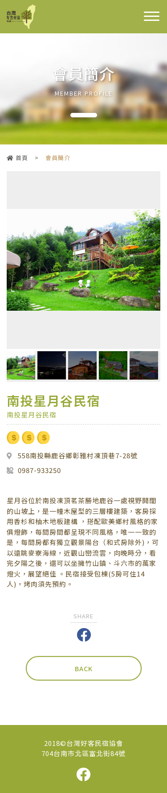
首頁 (17, 157)
